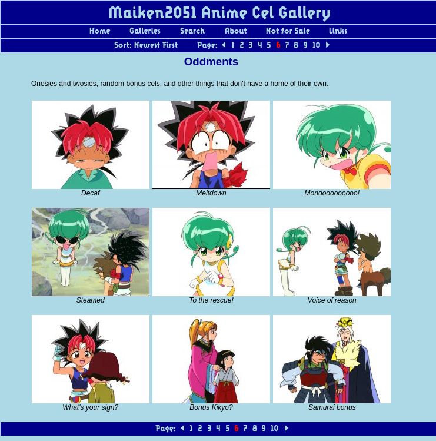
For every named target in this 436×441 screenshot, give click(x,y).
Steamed (90, 300)
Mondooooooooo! (332, 193)
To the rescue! (211, 300)
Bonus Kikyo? (210, 407)
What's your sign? (90, 407)
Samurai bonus (332, 407)
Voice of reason (332, 300)
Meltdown (211, 193)
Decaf (90, 193)
